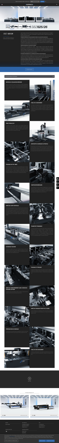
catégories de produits (10, 37)
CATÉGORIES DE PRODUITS (25, 424)
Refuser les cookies (42, 440)
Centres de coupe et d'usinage (8, 38)
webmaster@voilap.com (42, 425)
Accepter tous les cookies (50, 440)
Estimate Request (29, 69)
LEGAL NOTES (24, 432)
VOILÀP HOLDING (7, 424)
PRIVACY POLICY (24, 431)
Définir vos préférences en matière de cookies (11, 440)
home (4, 37)
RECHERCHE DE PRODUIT (25, 425)
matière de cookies (12, 436)
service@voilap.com (41, 424)
